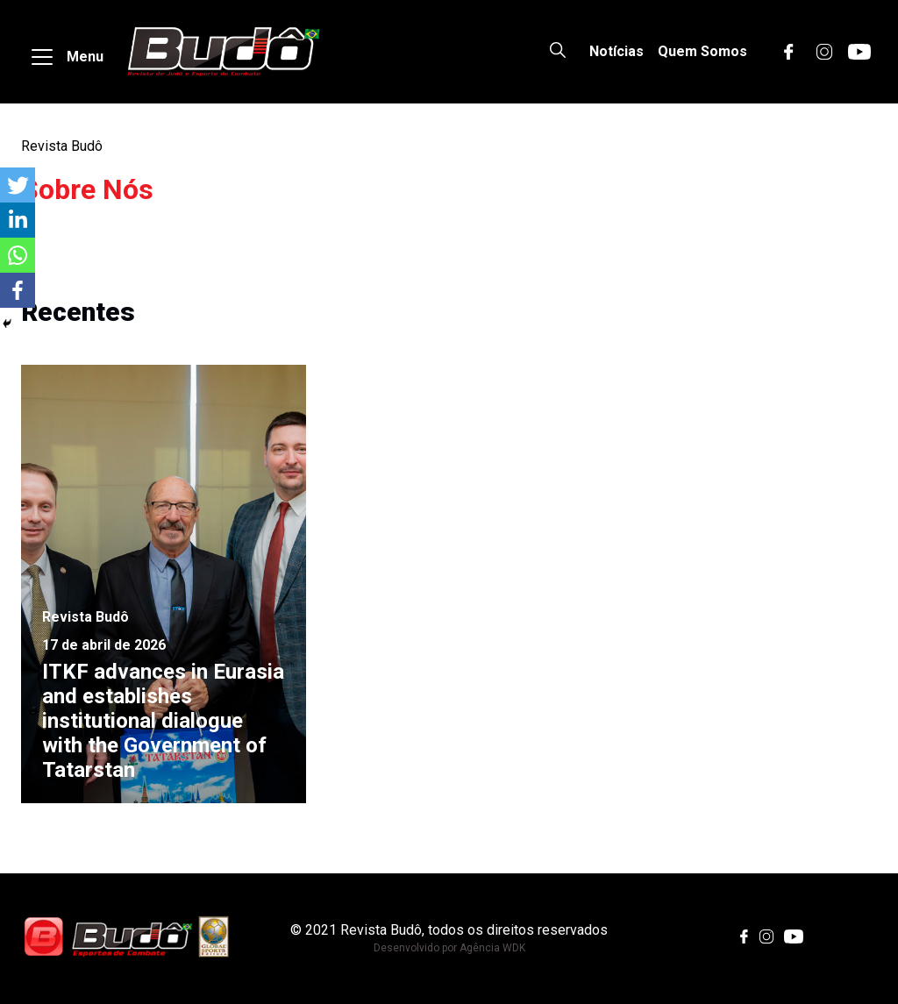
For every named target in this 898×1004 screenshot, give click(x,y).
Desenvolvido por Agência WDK (449, 948)
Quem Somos (702, 51)
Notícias (616, 51)
